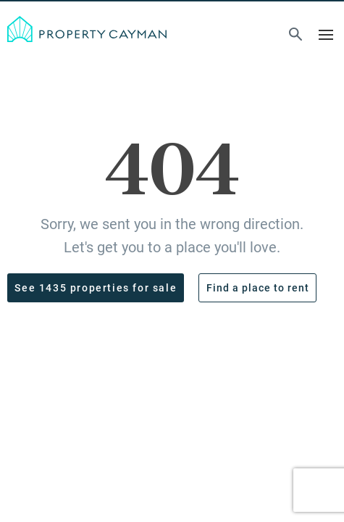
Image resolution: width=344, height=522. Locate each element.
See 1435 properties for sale (95, 288)
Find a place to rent (257, 288)
